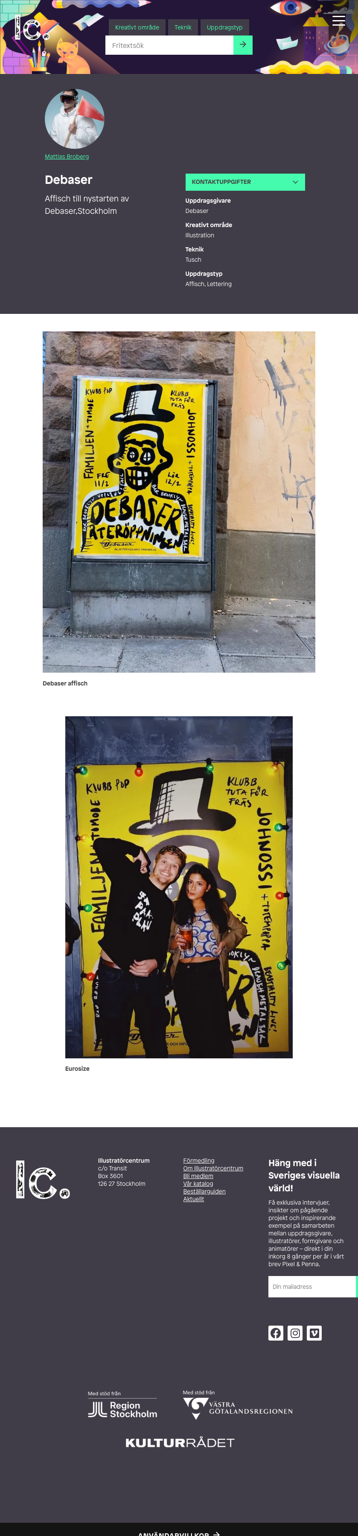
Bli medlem (198, 1176)
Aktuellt (193, 1199)
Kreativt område (137, 27)
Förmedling (199, 1161)
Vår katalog (198, 1184)
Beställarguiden (204, 1191)
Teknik (183, 27)
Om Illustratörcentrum (213, 1168)
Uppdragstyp (225, 27)
